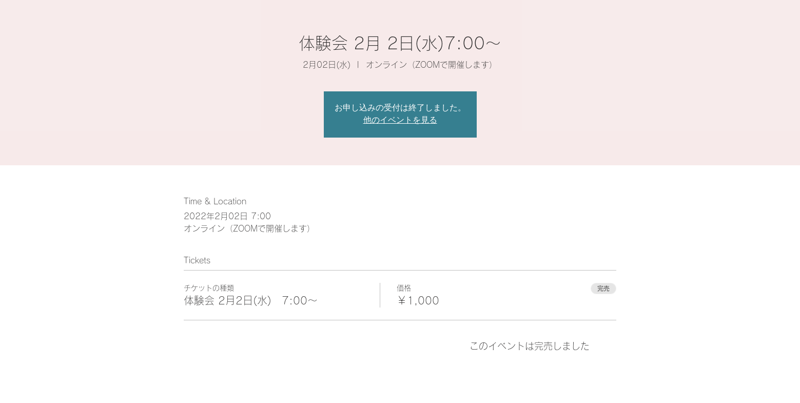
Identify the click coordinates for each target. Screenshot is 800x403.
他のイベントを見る (400, 121)
